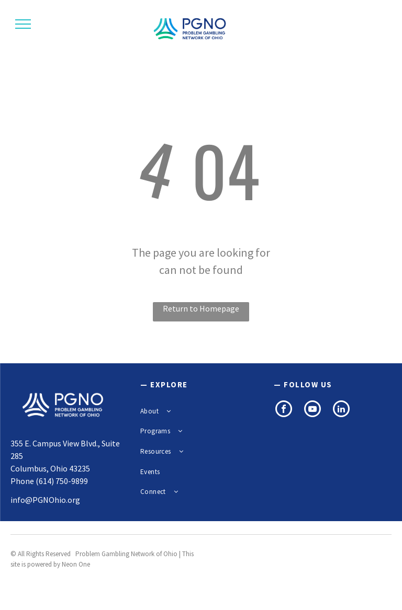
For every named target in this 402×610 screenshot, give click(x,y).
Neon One (76, 564)
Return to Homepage (201, 308)
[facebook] (283, 410)
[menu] (23, 24)
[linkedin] (341, 410)
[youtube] (312, 410)
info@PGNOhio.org (45, 499)
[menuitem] (197, 411)
